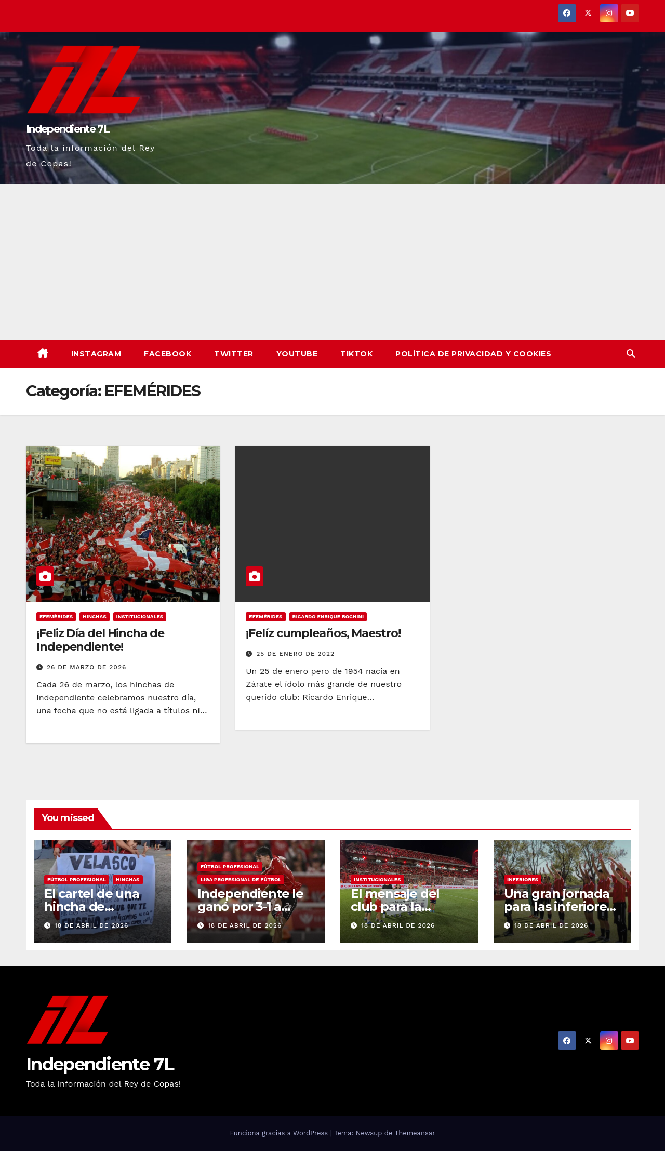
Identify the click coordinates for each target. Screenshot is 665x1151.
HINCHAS (94, 616)
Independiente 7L (67, 129)
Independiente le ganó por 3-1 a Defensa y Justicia (252, 906)
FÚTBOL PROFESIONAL (76, 879)
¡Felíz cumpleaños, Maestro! (323, 633)
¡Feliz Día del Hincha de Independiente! (100, 640)
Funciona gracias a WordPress (280, 1133)
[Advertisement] (332, 262)
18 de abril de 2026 (91, 925)
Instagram (96, 354)
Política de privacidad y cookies (473, 354)
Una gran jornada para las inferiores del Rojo (558, 906)
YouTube (297, 354)
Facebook (167, 354)
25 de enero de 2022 (295, 653)
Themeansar (415, 1133)
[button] (631, 354)
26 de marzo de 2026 (86, 667)
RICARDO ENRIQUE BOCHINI (328, 616)
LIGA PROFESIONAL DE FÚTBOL (241, 879)
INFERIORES (522, 879)
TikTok (356, 354)
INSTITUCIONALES (140, 616)
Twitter (234, 354)
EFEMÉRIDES (56, 616)
